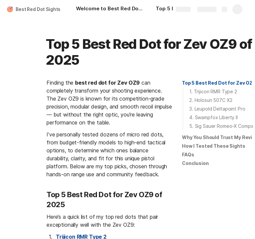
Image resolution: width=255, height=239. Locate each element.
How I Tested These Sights (213, 146)
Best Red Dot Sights (38, 9)
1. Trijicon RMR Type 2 (213, 91)
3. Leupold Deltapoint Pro (217, 109)
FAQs (188, 154)
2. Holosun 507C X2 (210, 100)
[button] (217, 83)
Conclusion (195, 163)
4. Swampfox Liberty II (213, 117)
